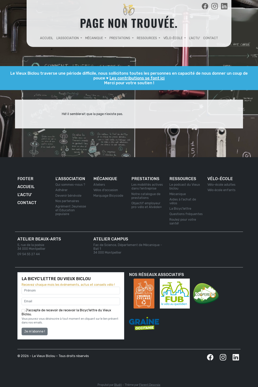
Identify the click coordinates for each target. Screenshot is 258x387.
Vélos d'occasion (105, 190)
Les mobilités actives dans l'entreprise (147, 186)
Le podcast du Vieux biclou (184, 186)
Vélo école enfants (221, 190)
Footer (25, 178)
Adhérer (61, 190)
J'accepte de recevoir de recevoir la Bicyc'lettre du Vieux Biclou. (66, 312)
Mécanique (177, 194)
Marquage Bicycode (108, 195)
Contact (210, 38)
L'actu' (194, 38)
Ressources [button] (147, 38)
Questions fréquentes (186, 214)
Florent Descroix (149, 385)
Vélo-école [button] (173, 38)
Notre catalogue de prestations (145, 196)
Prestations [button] (120, 38)
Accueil (46, 38)
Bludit (118, 385)
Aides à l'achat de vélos (182, 201)
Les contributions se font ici (137, 78)
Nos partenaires (67, 201)
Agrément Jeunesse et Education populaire (70, 210)
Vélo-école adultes (221, 185)
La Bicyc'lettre (180, 208)
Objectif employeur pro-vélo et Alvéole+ (146, 205)
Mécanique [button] (94, 38)
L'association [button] (68, 38)
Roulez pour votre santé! (182, 221)
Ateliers (99, 185)
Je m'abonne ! (34, 331)
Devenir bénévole (68, 195)
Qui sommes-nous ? (70, 185)
